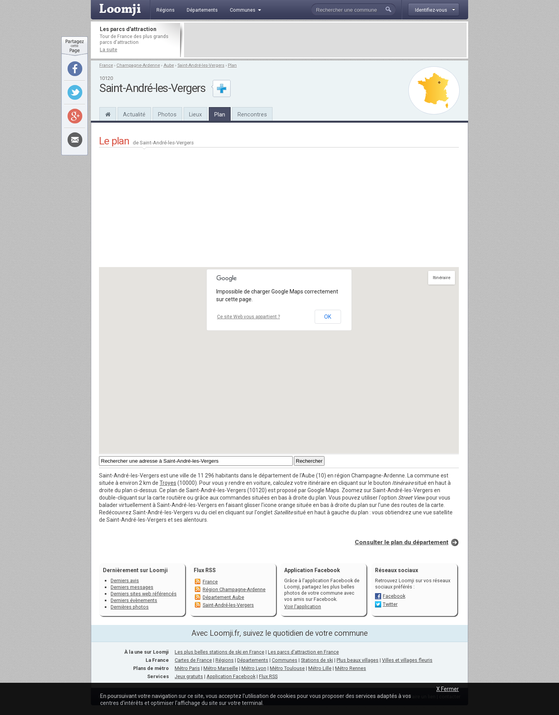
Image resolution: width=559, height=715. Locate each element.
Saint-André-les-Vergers (200, 65)
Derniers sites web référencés (144, 594)
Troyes (168, 483)
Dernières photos (130, 607)
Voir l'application (302, 606)
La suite (108, 49)
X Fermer (447, 689)
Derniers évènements (134, 600)
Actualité (134, 114)
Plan (232, 65)
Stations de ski (317, 660)
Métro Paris (187, 668)
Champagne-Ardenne (138, 65)
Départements (252, 660)
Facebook (394, 596)
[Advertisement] (325, 40)
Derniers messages (132, 587)
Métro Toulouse (287, 668)
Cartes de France (193, 660)
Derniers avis (125, 580)
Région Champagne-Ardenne (234, 589)
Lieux (195, 114)
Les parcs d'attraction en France (303, 652)
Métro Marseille (220, 668)
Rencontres (252, 114)
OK (327, 317)
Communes (284, 660)
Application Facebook (231, 676)
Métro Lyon (253, 668)
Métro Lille (320, 668)
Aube (168, 65)
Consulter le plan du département (401, 542)
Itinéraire (441, 277)
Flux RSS (205, 570)
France (106, 65)
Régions (224, 660)
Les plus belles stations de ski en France (219, 652)
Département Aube (223, 597)
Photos (167, 114)
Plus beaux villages (357, 660)
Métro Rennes (350, 668)
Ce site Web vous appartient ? (248, 316)
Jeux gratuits (189, 676)
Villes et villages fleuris (407, 660)
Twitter (390, 604)
